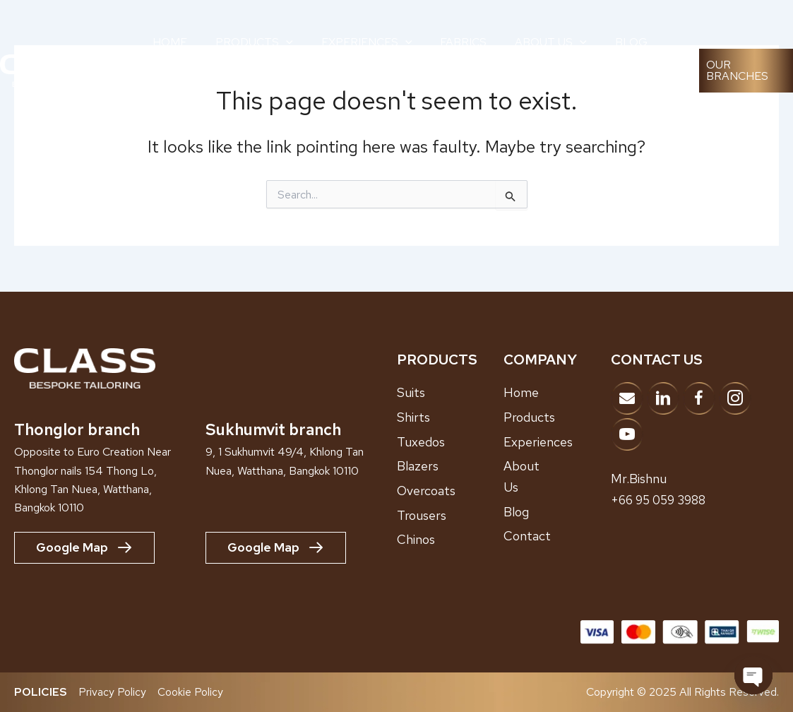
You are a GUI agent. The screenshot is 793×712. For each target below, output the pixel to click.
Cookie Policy (190, 691)
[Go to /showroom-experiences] (557, 441)
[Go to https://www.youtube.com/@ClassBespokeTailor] (627, 434)
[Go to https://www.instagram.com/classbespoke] (735, 398)
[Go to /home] (557, 392)
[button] (746, 71)
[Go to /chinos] (450, 539)
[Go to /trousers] (450, 515)
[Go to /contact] (557, 536)
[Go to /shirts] (450, 416)
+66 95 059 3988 (661, 499)
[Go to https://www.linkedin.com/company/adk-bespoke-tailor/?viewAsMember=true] (663, 398)
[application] (286, 42)
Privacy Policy (112, 691)
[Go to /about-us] (557, 476)
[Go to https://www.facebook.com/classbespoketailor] (699, 398)
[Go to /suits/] (450, 392)
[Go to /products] (557, 416)
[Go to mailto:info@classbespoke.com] (627, 398)
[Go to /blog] (557, 511)
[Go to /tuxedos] (450, 441)
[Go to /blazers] (450, 466)
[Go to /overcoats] (450, 490)
